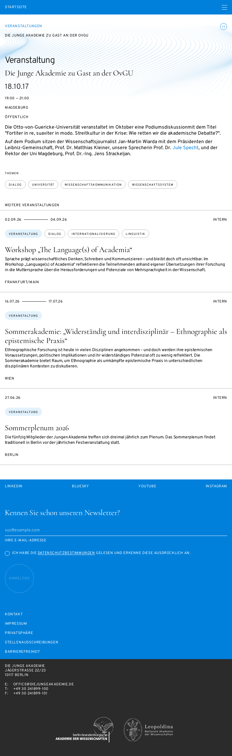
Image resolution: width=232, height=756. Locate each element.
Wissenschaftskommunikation (93, 185)
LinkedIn (14, 486)
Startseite (16, 7)
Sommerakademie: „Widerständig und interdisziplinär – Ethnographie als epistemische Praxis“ (116, 336)
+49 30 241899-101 (30, 693)
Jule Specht (185, 148)
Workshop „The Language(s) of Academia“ (68, 249)
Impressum (16, 624)
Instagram (216, 486)
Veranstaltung (23, 234)
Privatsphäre (19, 633)
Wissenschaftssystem (152, 185)
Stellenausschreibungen (31, 642)
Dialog (15, 185)
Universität (43, 185)
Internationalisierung (93, 234)
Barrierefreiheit (22, 652)
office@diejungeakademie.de (43, 684)
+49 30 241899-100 (31, 689)
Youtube (147, 486)
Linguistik (135, 234)
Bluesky (80, 486)
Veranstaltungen (23, 26)
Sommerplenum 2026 (37, 427)
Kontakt (14, 614)
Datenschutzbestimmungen (66, 553)
